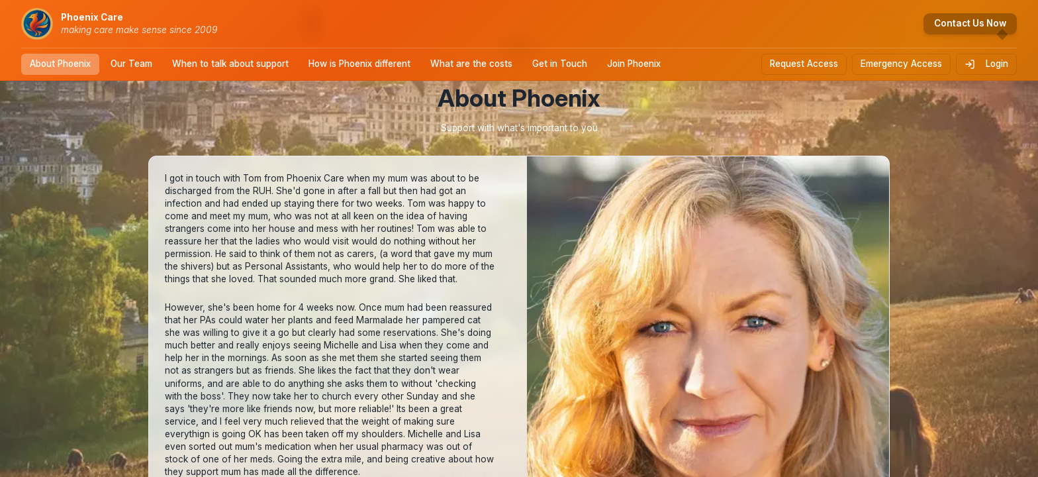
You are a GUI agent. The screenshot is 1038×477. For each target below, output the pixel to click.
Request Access (804, 63)
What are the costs (471, 63)
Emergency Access (901, 63)
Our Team (131, 63)
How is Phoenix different (359, 63)
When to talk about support (230, 63)
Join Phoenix (634, 63)
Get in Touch (559, 63)
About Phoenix (60, 63)
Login (986, 64)
